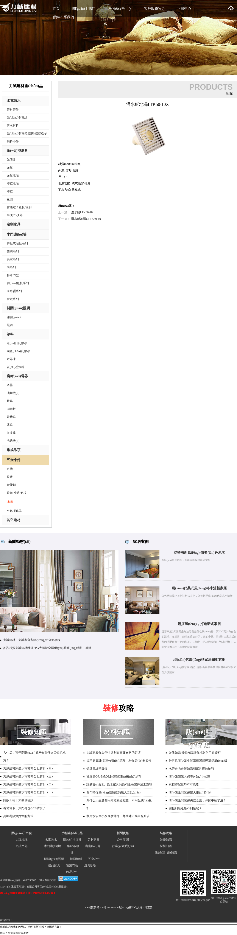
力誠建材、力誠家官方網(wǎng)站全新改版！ (33, 640)
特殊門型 (13, 275)
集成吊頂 (13, 450)
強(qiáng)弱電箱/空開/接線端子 (27, 133)
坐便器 (11, 159)
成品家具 (54, 865)
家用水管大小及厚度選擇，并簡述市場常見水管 (118, 816)
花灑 (10, 199)
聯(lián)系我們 (63, 17)
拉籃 (10, 477)
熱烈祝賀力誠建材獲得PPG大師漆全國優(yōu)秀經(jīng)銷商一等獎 (47, 648)
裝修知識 (166, 839)
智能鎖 (11, 485)
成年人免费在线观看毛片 (14, 933)
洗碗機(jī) (13, 440)
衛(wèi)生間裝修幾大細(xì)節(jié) (190, 792)
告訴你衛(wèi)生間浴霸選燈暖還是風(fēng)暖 (198, 760)
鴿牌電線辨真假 (97, 768)
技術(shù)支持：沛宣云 (139, 907)
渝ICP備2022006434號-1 (110, 907)
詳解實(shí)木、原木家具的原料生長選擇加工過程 (119, 784)
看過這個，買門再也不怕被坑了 (24, 808)
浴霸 (10, 385)
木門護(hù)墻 (17, 234)
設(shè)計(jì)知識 (166, 852)
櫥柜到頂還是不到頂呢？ (185, 808)
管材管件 (13, 109)
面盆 (10, 167)
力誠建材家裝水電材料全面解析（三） (29, 776)
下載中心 (184, 8)
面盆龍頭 (13, 175)
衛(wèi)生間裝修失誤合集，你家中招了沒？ (197, 800)
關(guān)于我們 (83, 8)
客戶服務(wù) (154, 8)
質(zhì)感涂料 (15, 367)
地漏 (10, 502)
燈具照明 (90, 865)
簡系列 (11, 267)
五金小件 (13, 460)
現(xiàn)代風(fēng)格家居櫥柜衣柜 (199, 659)
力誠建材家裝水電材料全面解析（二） (29, 784)
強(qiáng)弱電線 (17, 117)
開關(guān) (14, 317)
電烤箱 (11, 417)
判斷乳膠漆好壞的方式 (18, 816)
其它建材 (13, 520)
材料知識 (166, 846)
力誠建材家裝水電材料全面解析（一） (29, 792)
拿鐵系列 (13, 299)
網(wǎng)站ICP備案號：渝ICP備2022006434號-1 (27, 893)
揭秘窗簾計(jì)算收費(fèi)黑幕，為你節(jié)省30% (118, 760)
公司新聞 (123, 839)
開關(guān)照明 (18, 308)
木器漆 (11, 359)
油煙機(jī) (13, 393)
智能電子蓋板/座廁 (19, 207)
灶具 (10, 401)
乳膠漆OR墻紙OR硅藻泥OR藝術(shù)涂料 (113, 776)
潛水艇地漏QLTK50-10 (86, 218)
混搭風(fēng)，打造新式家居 (199, 624)
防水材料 (13, 125)
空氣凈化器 (14, 511)
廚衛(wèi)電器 (17, 376)
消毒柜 (11, 409)
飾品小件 (72, 871)
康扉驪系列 (14, 291)
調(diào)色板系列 (18, 283)
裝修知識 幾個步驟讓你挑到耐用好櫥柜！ (196, 752)
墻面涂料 (76, 859)
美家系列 (13, 259)
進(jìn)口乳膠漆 (17, 343)
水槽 (10, 469)
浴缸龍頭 (13, 183)
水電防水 (13, 100)
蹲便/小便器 (15, 215)
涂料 (10, 334)
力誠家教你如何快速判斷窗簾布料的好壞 (113, 752)
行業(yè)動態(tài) (123, 846)
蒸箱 (10, 425)
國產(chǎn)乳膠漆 (18, 351)
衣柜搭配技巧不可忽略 (184, 784)
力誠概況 (22, 839)
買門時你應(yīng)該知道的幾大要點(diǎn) (113, 792)
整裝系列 (13, 251)
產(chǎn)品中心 (119, 9)
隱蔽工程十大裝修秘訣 (18, 800)
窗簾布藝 (72, 865)
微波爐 (11, 432)
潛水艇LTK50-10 (82, 212)
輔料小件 (13, 141)
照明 (10, 325)
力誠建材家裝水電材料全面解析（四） (29, 768)
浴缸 (10, 191)
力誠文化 (22, 846)
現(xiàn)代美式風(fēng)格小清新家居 (199, 588)
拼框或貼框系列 (17, 243)
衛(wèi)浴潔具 (17, 150)
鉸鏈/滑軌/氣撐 (17, 492)
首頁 (56, 8)
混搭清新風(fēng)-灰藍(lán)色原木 (199, 552)
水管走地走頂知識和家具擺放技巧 (191, 768)
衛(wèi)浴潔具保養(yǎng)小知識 (189, 776)
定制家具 (13, 224)
